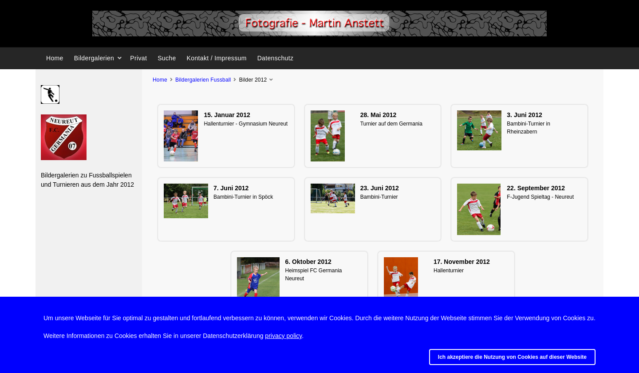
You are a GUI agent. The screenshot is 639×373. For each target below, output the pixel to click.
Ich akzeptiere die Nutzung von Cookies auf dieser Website (512, 357)
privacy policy (283, 335)
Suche (167, 58)
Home (54, 58)
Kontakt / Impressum (217, 58)
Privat (138, 58)
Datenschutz (275, 58)
